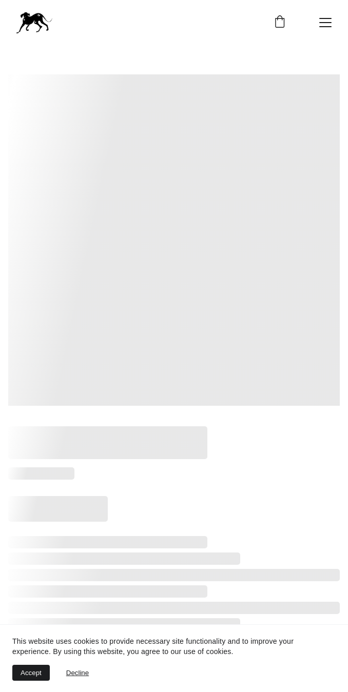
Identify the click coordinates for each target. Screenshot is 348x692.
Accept (31, 673)
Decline (77, 673)
